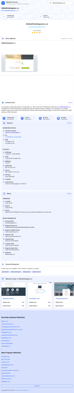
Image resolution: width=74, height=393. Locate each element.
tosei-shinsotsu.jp (7, 343)
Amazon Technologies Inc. (12, 132)
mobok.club (5, 362)
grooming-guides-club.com (10, 370)
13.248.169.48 (9, 137)
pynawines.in (5, 340)
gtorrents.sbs (5, 359)
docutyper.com (34, 298)
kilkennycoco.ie (6, 378)
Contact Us (37, 386)
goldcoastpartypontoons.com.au (12, 329)
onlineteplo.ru (5, 346)
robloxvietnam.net (62, 298)
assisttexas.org (6, 338)
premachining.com (7, 324)
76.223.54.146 (17, 137)
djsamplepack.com (7, 365)
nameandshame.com (8, 376)
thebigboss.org (6, 332)
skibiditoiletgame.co (64, 107)
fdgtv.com (4, 321)
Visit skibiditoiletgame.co (10, 10)
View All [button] (70, 102)
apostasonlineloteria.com (9, 335)
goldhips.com (5, 381)
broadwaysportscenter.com (10, 327)
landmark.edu (5, 373)
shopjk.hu (4, 367)
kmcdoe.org (5, 356)
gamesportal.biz (8, 298)
